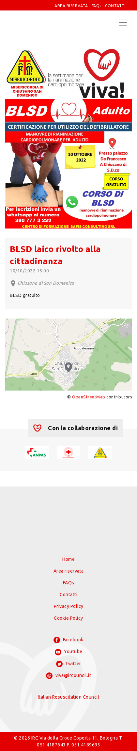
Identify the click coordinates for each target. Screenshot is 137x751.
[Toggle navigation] (123, 22)
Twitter (68, 664)
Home (68, 559)
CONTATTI (115, 6)
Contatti (68, 594)
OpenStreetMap (88, 396)
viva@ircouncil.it (68, 675)
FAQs (96, 6)
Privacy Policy (69, 606)
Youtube (69, 652)
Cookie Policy (68, 618)
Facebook (68, 640)
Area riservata (68, 571)
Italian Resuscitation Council (68, 697)
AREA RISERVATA (71, 6)
